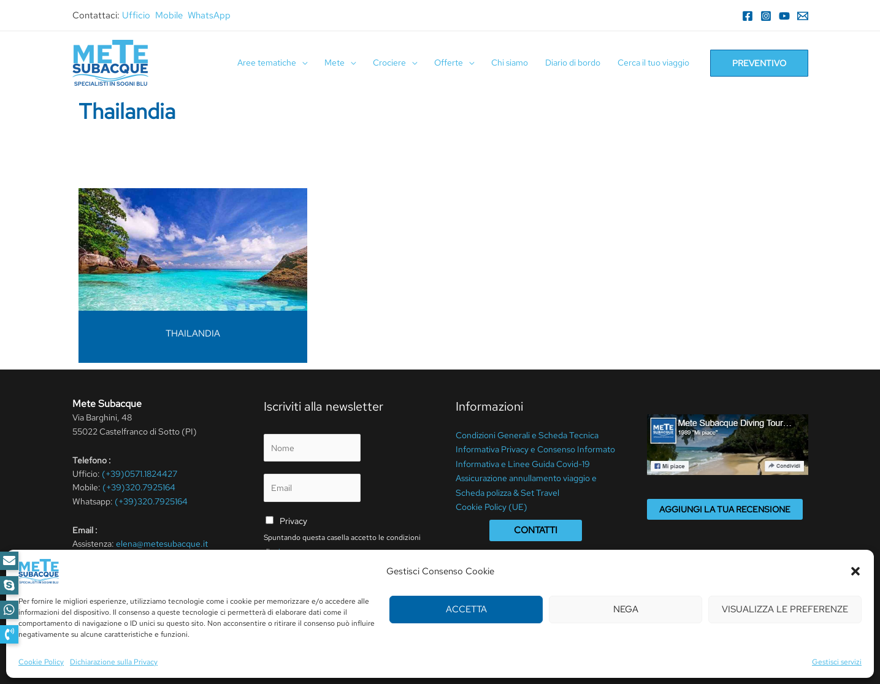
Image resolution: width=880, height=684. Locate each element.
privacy (283, 552)
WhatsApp (209, 15)
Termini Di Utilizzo (272, 657)
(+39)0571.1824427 (139, 473)
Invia (287, 581)
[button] (9, 634)
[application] (301, 63)
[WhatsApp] (152, 592)
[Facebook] (747, 15)
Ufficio (136, 15)
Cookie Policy (336, 657)
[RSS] (189, 592)
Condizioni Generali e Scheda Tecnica (527, 434)
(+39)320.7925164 (138, 487)
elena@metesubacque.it (162, 543)
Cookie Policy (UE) (491, 503)
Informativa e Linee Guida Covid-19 (523, 462)
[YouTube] (784, 15)
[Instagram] (765, 15)
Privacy (293, 520)
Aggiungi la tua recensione (724, 509)
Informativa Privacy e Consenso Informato (535, 448)
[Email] (802, 15)
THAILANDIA (193, 333)
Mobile (169, 15)
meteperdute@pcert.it (133, 557)
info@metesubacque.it (167, 571)
